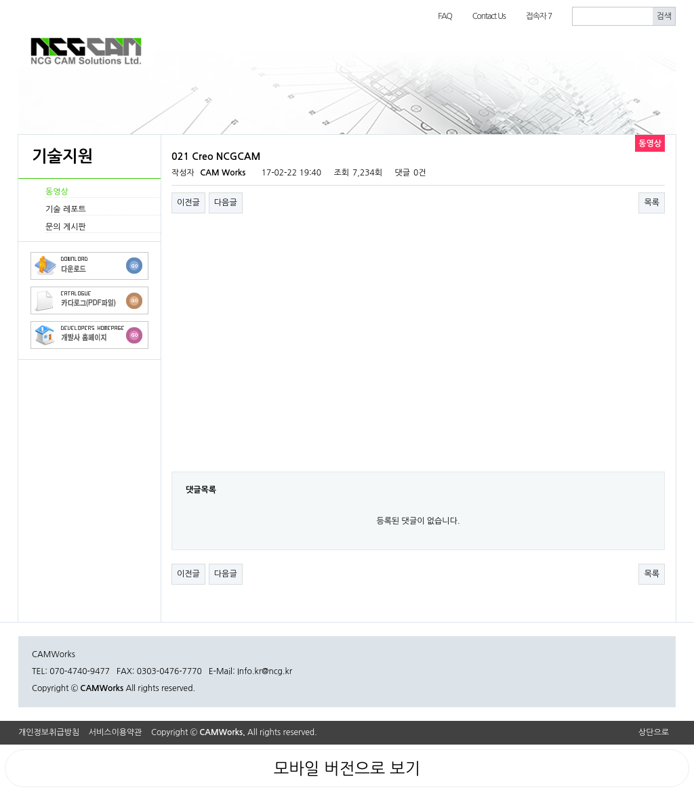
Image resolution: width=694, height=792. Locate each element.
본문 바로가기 (0, 0)
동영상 (56, 192)
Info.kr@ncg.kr (264, 671)
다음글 (225, 203)
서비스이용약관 (115, 732)
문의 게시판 (65, 227)
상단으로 (653, 732)
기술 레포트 (65, 209)
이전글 (188, 203)
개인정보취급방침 (48, 732)
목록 (651, 203)
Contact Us (489, 16)
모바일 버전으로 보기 (347, 768)
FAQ (445, 16)
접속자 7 (539, 16)
